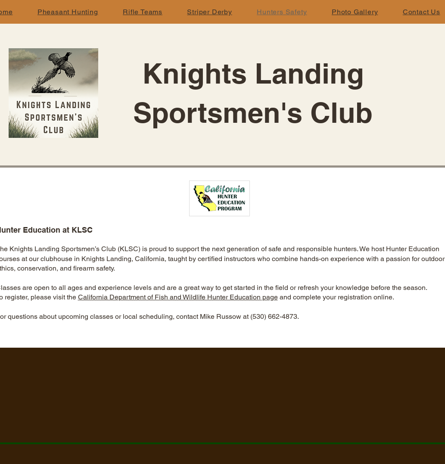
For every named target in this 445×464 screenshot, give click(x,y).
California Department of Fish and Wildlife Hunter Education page (178, 297)
